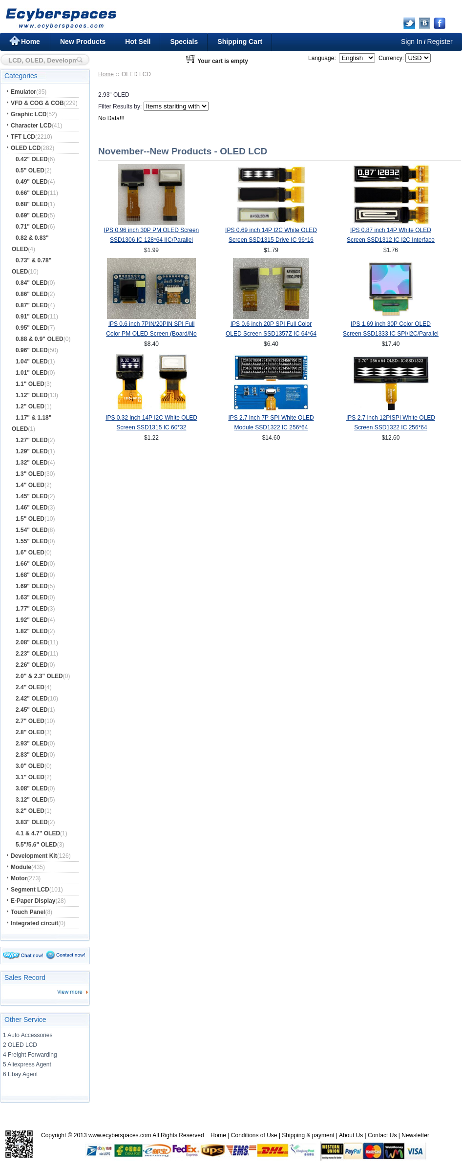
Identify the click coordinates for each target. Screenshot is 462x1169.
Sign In (411, 41)
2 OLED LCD (20, 1044)
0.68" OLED (32, 204)
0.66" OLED (32, 193)
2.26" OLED (32, 664)
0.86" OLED (32, 294)
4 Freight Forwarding (30, 1054)
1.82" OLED (32, 631)
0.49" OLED (32, 181)
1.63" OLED (32, 597)
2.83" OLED (32, 754)
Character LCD (31, 125)
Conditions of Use (254, 1135)
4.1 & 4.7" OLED (38, 833)
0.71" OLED (32, 226)
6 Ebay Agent (20, 1074)
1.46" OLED (32, 507)
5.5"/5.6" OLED (36, 844)
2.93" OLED (32, 743)
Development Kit (34, 855)
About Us (351, 1135)
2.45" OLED (32, 709)
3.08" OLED (32, 788)
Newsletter (415, 1135)
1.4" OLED (30, 485)
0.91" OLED (32, 316)
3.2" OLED (30, 811)
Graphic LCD (28, 114)
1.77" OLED (32, 608)
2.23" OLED (32, 653)
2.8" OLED (30, 732)
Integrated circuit (34, 923)
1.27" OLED (32, 440)
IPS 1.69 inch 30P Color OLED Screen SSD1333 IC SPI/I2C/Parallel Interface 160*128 (391, 333)
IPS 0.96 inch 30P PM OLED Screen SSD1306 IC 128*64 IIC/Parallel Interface (151, 240)
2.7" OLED (30, 721)
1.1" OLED (30, 384)
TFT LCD (23, 136)
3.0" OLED (30, 766)
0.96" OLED (32, 350)
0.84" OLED (32, 282)
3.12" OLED (32, 799)
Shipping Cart (239, 41)
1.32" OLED (32, 462)
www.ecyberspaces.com (119, 1135)
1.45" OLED (32, 496)
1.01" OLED (32, 372)
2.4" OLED (30, 687)
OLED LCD (26, 148)
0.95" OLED (32, 327)
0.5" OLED (30, 170)
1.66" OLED (32, 563)
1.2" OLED (30, 406)
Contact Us (382, 1135)
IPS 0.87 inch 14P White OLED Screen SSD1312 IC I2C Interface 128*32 (391, 240)
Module (21, 867)
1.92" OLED (32, 619)
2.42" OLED (32, 698)
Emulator (23, 91)
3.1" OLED (30, 777)
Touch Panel (28, 912)
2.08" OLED (32, 642)
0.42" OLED (32, 159)
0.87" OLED (32, 305)
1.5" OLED (30, 518)
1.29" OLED (32, 451)
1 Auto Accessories (27, 1035)
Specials (184, 41)
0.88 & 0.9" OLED (39, 339)
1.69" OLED (32, 586)
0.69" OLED (32, 215)
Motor (19, 878)
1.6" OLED (30, 552)
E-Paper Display (33, 900)
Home (30, 41)
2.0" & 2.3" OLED (39, 676)
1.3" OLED (30, 473)
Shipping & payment (308, 1135)
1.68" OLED (32, 575)
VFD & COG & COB (37, 103)
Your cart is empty (222, 61)
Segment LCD (30, 889)
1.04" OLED (32, 361)
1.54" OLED (32, 530)
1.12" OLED (32, 395)
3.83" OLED (32, 822)
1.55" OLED (32, 541)
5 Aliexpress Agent (27, 1064)
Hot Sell (137, 41)
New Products (82, 41)
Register (440, 41)
